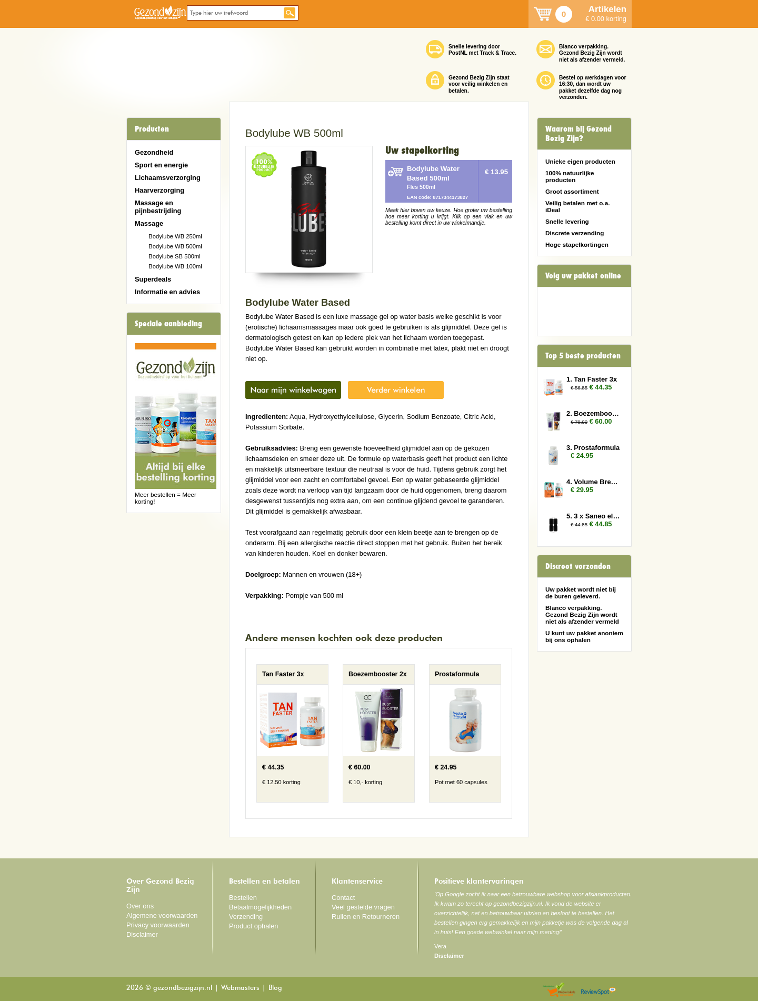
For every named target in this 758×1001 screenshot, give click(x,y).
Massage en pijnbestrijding (158, 207)
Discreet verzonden (578, 566)
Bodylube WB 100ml (175, 266)
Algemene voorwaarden (162, 915)
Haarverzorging (159, 190)
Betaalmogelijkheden (260, 907)
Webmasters (240, 988)
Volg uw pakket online (583, 276)
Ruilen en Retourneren (366, 916)
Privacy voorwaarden (158, 925)
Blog (275, 988)
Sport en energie (161, 165)
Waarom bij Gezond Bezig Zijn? (578, 133)
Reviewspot (598, 990)
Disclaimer (142, 934)
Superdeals (153, 279)
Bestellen (243, 898)
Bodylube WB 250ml (175, 236)
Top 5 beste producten (583, 356)
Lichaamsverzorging (168, 178)
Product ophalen (253, 926)
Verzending (246, 916)
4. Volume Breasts (593, 482)
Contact (343, 898)
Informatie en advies (167, 292)
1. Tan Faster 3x (591, 379)
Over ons (140, 906)
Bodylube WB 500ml (175, 246)
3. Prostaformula (593, 448)
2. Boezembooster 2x (593, 413)
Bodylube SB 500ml (174, 256)
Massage (149, 223)
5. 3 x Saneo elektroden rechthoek (593, 516)
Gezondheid (154, 152)
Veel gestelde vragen (363, 907)
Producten (152, 129)
